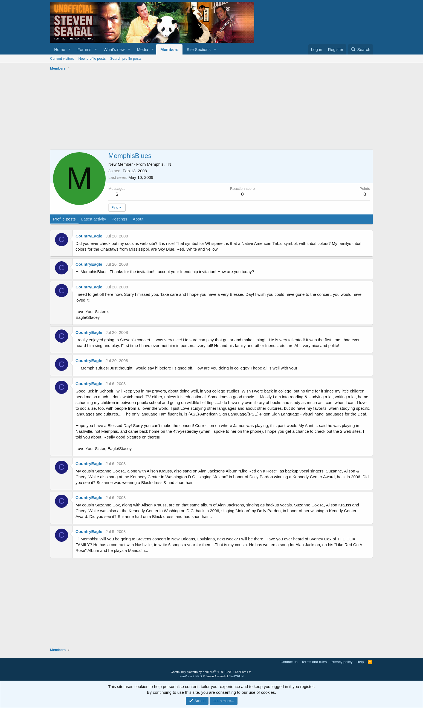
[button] (69, 49)
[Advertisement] (211, 111)
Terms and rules (314, 662)
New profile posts (92, 58)
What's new (114, 49)
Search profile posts (125, 58)
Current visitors (62, 58)
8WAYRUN (236, 676)
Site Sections (199, 49)
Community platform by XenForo (211, 671)
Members (169, 49)
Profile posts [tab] (64, 219)
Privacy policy (341, 662)
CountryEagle (89, 236)
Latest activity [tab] (93, 219)
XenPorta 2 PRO (190, 676)
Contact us (288, 662)
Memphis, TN (159, 164)
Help (360, 662)
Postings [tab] (119, 219)
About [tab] (138, 219)
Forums (84, 49)
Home (59, 49)
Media (142, 49)
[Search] (360, 49)
